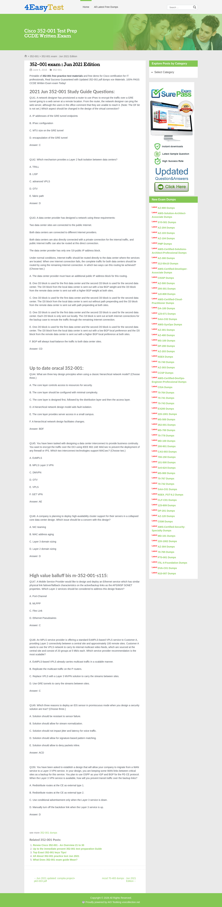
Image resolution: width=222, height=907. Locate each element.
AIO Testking (114, 902)
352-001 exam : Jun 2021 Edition (64, 64)
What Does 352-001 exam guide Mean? (55, 859)
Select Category (164, 72)
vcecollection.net (131, 902)
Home (86, 7)
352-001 (34, 56)
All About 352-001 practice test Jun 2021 (56, 856)
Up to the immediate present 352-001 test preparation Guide (67, 848)
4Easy (44, 7)
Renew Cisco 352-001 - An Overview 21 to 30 (58, 845)
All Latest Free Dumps (106, 7)
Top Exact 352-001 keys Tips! (49, 852)
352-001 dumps (48, 832)
